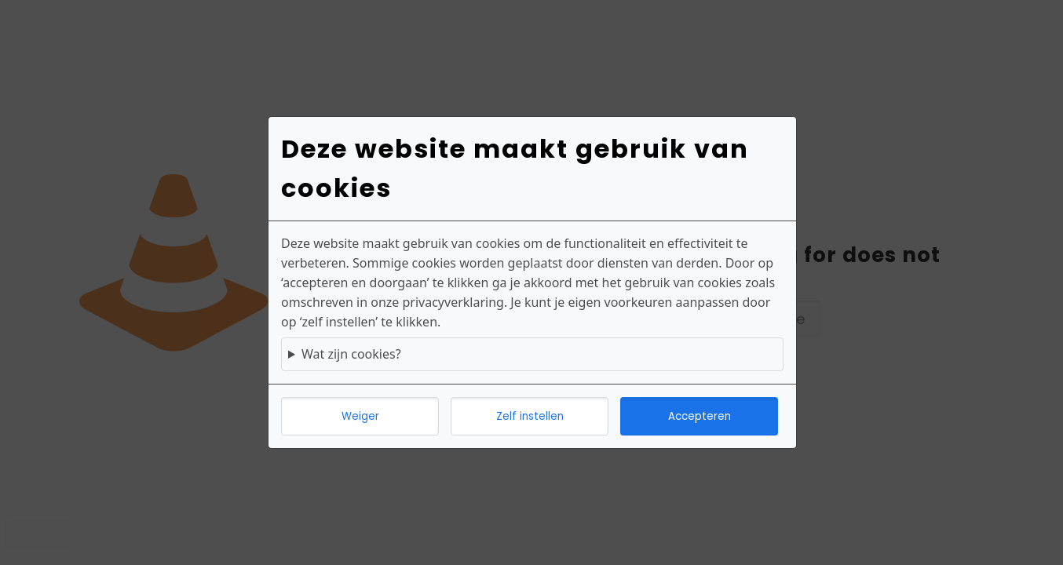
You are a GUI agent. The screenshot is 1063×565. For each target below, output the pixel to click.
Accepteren (699, 416)
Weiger (360, 416)
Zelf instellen (530, 416)
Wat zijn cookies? (351, 354)
